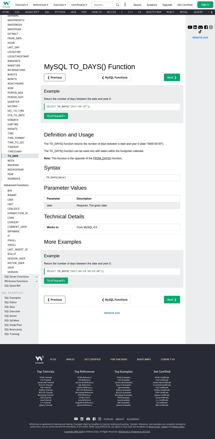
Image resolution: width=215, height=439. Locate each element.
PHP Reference (84, 395)
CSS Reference (84, 380)
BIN (10, 190)
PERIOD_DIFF (15, 97)
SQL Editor (11, 302)
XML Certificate (162, 405)
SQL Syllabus (12, 320)
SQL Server (11, 315)
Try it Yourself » (56, 116)
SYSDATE (13, 128)
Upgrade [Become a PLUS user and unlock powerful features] (167, 4)
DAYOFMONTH (16, 20)
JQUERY (198, 12)
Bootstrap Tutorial (45, 395)
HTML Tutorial (46, 377)
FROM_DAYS (15, 38)
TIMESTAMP (15, 151)
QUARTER (13, 101)
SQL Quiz (10, 306)
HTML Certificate (162, 377)
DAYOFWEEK (15, 24)
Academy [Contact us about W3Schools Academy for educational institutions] (152, 4)
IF (9, 235)
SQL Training (12, 334)
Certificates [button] (79, 4)
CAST (11, 204)
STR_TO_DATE (16, 115)
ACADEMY (133, 419)
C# (139, 12)
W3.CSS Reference (84, 390)
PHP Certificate (162, 392)
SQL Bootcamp (13, 329)
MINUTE (12, 74)
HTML (6, 12)
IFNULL (12, 240)
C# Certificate (162, 402)
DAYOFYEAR (14, 29)
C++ (130, 12)
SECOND (12, 106)
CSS (17, 12)
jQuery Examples (123, 405)
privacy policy (178, 427)
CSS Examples (124, 380)
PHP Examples (123, 397)
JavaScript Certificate (162, 382)
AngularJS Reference (84, 402)
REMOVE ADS (112, 313)
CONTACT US (168, 359)
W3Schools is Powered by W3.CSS (134, 432)
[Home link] (6, 4)
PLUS (53, 359)
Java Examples (123, 400)
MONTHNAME (16, 83)
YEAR (10, 174)
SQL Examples (13, 297)
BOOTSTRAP (153, 12)
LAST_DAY (13, 47)
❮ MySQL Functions (114, 77)
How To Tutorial (45, 385)
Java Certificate (162, 397)
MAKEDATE (14, 61)
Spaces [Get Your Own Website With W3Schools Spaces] (137, 4)
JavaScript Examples (124, 382)
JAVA (73, 12)
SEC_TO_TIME (16, 110)
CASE (10, 199)
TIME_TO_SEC (16, 142)
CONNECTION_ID (18, 213)
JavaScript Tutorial (45, 382)
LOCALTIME (14, 51)
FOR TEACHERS (119, 359)
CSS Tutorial (45, 380)
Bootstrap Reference (84, 392)
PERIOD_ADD (15, 92)
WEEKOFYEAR (16, 169)
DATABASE (14, 231)
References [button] (40, 4)
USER (11, 267)
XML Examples (124, 402)
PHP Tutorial (45, 397)
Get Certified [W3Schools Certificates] (185, 4)
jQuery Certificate (162, 395)
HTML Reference (84, 377)
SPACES (70, 359)
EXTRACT (13, 33)
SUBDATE (13, 119)
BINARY (12, 195)
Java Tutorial (45, 400)
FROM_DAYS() (102, 158)
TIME (11, 133)
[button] (117, 5)
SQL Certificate (162, 387)
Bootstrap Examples (123, 395)
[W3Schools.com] (39, 361)
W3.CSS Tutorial (46, 392)
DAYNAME (13, 15)
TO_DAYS (13, 156)
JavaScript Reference (84, 382)
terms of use (154, 427)
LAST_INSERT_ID (18, 249)
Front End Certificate (162, 385)
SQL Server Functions (17, 276)
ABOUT (120, 419)
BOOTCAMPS (144, 359)
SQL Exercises (12, 311)
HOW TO (97, 12)
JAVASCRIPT (32, 12)
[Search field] (106, 5)
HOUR (11, 42)
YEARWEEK (14, 178)
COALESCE (14, 208)
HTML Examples (123, 377)
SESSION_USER (16, 258)
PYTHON (60, 12)
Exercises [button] (60, 4)
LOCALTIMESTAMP (18, 56)
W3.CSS (111, 12)
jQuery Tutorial (45, 405)
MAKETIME (14, 65)
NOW (10, 88)
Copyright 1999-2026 (73, 432)
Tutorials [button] (21, 4)
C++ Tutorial (45, 402)
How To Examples (123, 385)
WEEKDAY (13, 165)
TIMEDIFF (13, 147)
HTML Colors (84, 397)
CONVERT (13, 222)
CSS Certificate (162, 380)
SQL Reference (84, 385)
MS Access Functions (16, 281)
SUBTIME (13, 124)
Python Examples (123, 390)
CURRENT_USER (17, 226)
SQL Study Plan (13, 324)
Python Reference (84, 387)
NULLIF (12, 254)
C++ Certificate (162, 400)
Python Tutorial (45, 390)
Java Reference (84, 400)
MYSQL (184, 12)
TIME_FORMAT (16, 138)
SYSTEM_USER (16, 263)
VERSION (13, 272)
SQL (47, 12)
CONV (11, 217)
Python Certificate (162, 390)
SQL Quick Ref (12, 285)
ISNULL (12, 244)
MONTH (12, 79)
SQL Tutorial (45, 387)
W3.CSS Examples (123, 392)
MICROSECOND (16, 70)
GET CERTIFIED (92, 359)
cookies (164, 427)
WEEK (11, 160)
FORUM (108, 419)
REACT (171, 12)
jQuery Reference (84, 405)
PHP (84, 12)
